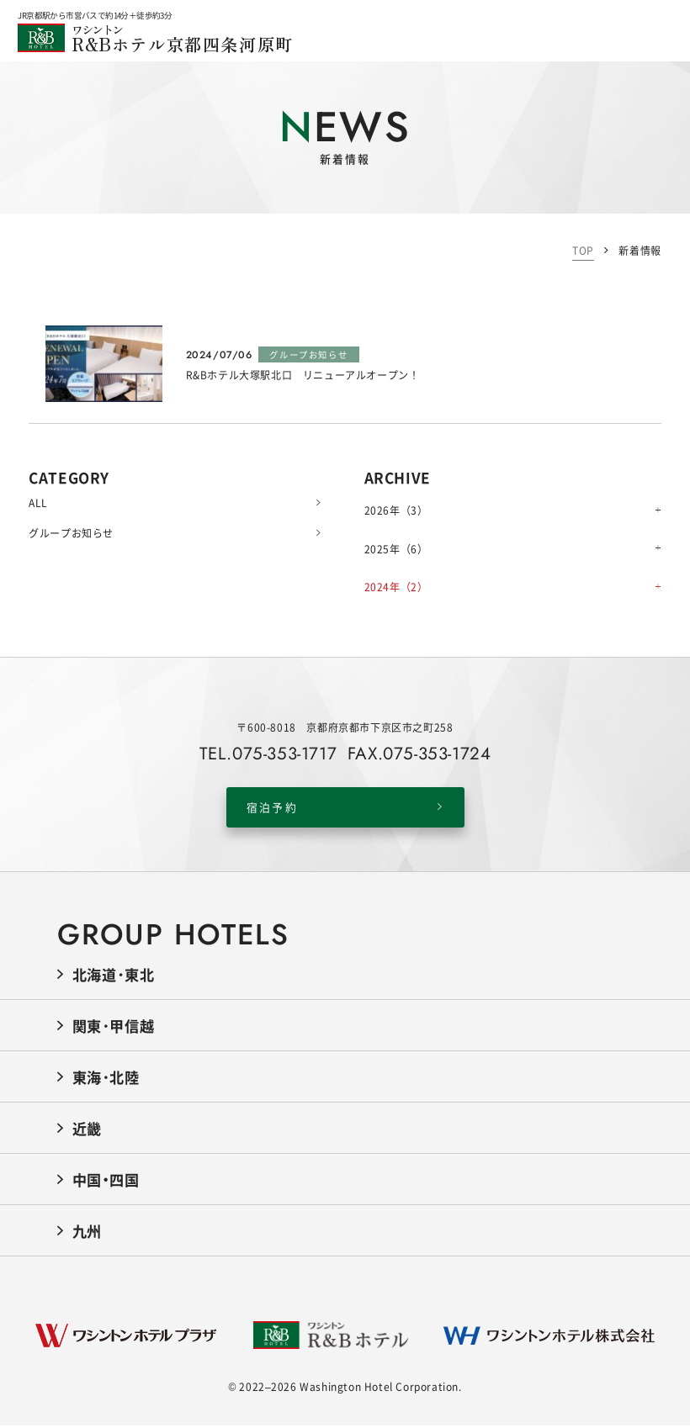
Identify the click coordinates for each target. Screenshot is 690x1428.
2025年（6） (396, 549)
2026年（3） (396, 510)
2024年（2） (396, 586)
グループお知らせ (175, 533)
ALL (175, 502)
